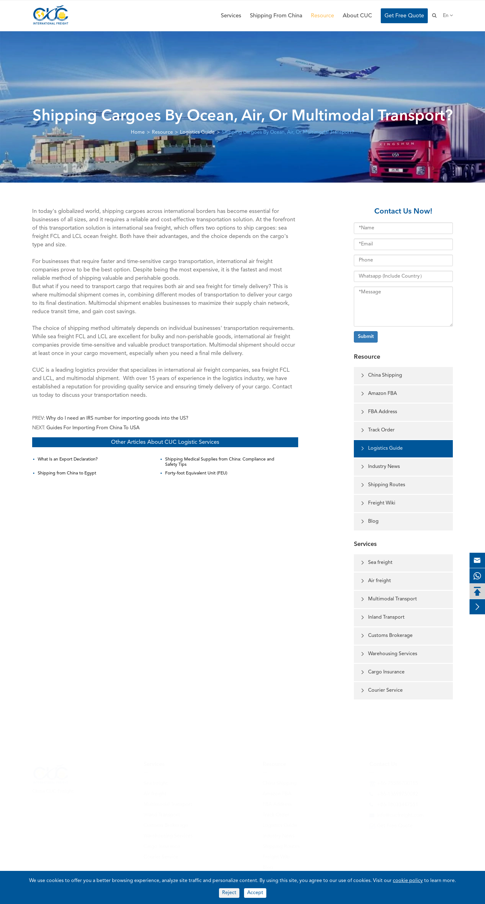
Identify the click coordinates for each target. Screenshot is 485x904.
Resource (322, 16)
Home (138, 132)
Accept (255, 892)
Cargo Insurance (382, 672)
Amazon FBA (378, 393)
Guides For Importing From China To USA (92, 428)
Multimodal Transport (388, 599)
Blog (369, 521)
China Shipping (381, 375)
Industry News (380, 466)
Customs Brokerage (386, 635)
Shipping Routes (382, 485)
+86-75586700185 (397, 781)
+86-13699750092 (397, 792)
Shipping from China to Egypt (67, 473)
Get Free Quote (404, 16)
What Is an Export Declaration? (68, 459)
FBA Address (378, 412)
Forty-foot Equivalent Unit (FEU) (196, 473)
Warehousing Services (388, 654)
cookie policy (408, 880)
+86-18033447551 (397, 803)
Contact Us (383, 762)
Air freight (375, 581)
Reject (229, 892)
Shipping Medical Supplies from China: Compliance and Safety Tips (219, 462)
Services (231, 16)
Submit (366, 336)
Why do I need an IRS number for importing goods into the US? (117, 418)
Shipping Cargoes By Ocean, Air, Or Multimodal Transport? (288, 132)
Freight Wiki (377, 503)
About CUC (357, 16)
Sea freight (376, 562)
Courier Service (381, 690)
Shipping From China (276, 16)
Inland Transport (382, 617)
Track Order (377, 430)
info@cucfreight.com (400, 813)
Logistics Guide (197, 132)
